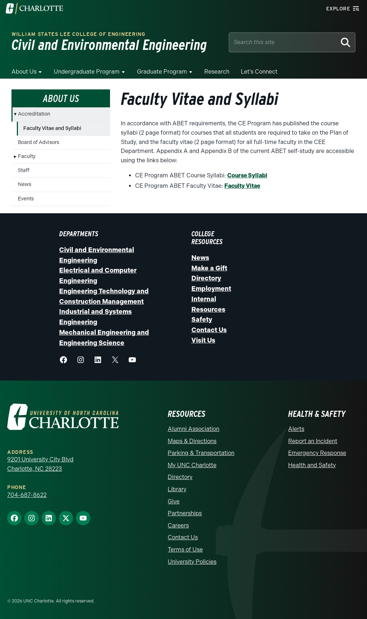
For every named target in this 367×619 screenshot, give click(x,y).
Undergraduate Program (87, 71)
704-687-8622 (27, 495)
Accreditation (34, 114)
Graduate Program (162, 71)
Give (174, 501)
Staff (23, 170)
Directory (206, 278)
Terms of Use (185, 549)
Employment (211, 289)
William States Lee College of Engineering (78, 34)
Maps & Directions (192, 441)
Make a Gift (209, 268)
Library (177, 489)
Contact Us (209, 330)
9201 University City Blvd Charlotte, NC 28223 (40, 464)
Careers (178, 525)
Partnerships (185, 513)
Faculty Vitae (242, 185)
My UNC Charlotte (192, 465)
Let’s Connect (259, 71)
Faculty (26, 156)
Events (26, 199)
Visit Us (203, 340)
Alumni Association (193, 428)
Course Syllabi (247, 175)
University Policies (192, 561)
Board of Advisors (38, 142)
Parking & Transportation (201, 453)
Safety (201, 320)
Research (216, 71)
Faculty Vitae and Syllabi (52, 128)
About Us (24, 71)
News (24, 184)
